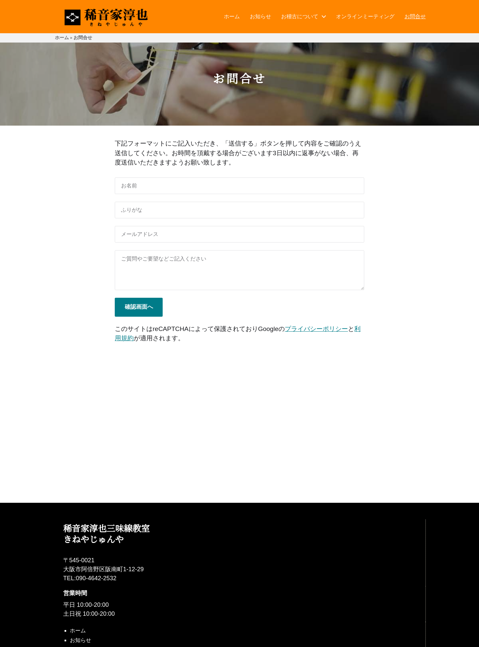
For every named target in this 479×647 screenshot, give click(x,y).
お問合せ (415, 16)
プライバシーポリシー (316, 328)
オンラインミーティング (365, 16)
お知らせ (260, 16)
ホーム (232, 16)
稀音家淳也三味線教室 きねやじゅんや (106, 533)
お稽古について (299, 16)
